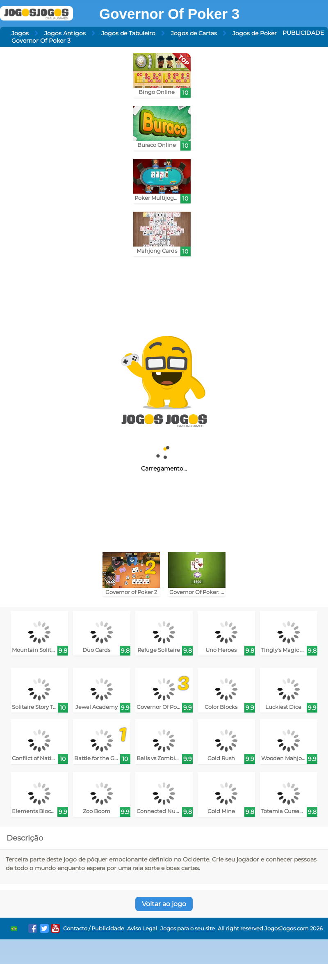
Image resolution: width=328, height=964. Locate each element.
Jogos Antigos (65, 33)
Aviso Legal (142, 928)
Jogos (20, 33)
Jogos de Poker (254, 33)
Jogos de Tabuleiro (128, 33)
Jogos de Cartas (194, 33)
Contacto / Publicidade (93, 928)
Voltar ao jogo (164, 904)
